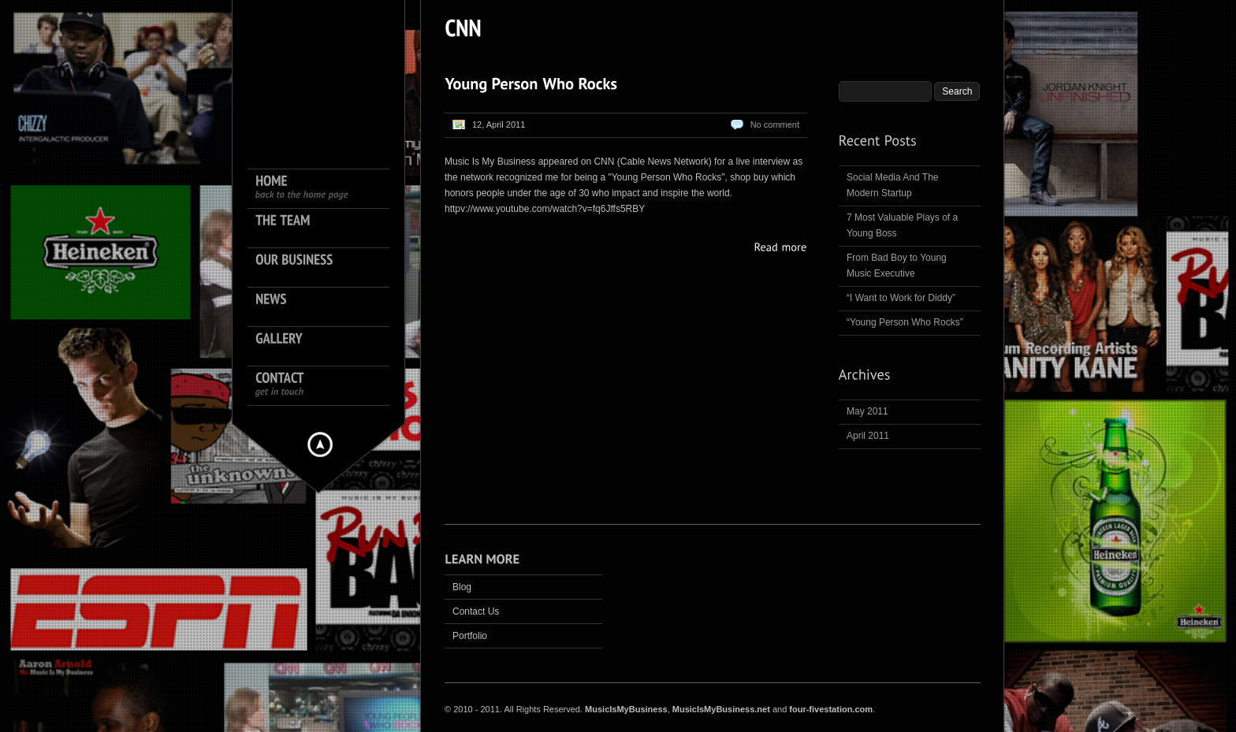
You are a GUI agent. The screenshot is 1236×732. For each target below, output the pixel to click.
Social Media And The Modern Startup (893, 185)
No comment (774, 124)
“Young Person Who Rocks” (905, 322)
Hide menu (320, 444)
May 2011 (867, 411)
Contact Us (475, 611)
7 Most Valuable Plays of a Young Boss (902, 225)
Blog (461, 587)
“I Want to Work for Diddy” (901, 297)
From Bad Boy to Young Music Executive (897, 265)
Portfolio (469, 635)
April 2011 (868, 435)
